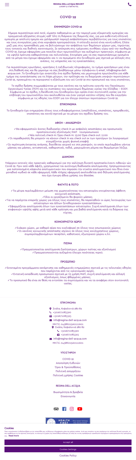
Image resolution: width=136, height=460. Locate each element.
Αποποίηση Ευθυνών (68, 363)
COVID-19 (68, 359)
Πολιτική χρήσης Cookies (68, 375)
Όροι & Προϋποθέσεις (68, 367)
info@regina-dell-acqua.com (70, 320)
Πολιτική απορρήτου (68, 371)
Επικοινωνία (68, 396)
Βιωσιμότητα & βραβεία (68, 392)
